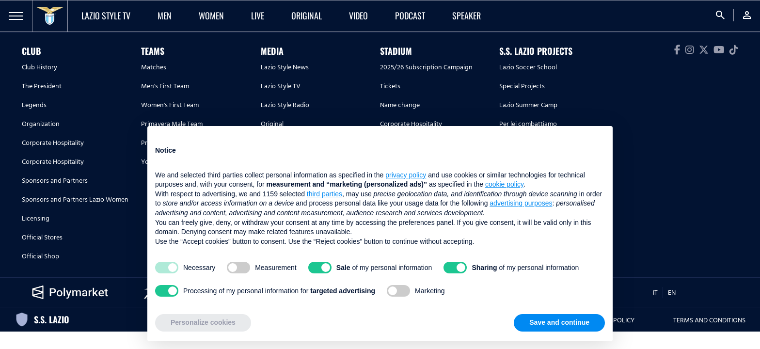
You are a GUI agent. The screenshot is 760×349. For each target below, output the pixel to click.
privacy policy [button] (405, 175)
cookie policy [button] (504, 184)
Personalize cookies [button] (203, 322)
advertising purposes (521, 203)
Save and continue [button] (559, 322)
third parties (324, 194)
